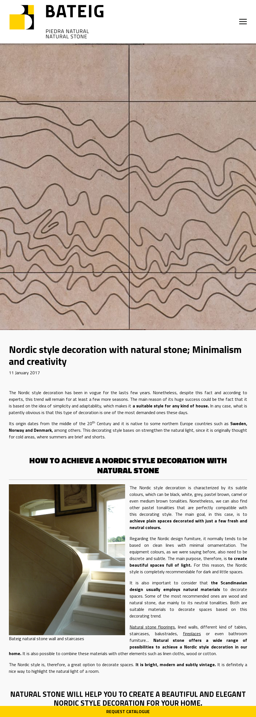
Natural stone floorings (152, 627)
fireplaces (192, 633)
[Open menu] (243, 21)
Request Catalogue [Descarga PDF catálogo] (128, 711)
